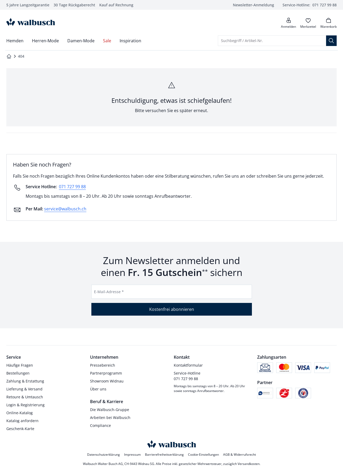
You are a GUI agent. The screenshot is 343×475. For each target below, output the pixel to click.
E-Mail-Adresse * (109, 291)
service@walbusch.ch (65, 209)
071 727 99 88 (72, 187)
